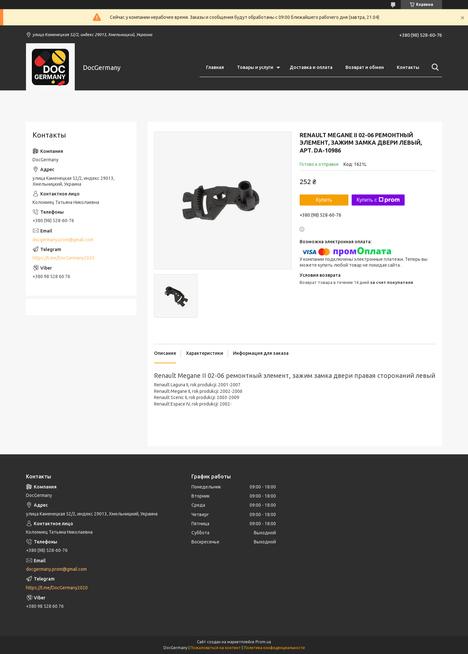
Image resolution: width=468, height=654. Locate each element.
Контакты (408, 67)
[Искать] (434, 67)
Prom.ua (263, 642)
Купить (324, 200)
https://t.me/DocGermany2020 (63, 257)
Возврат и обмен (364, 67)
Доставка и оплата (311, 67)
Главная (215, 67)
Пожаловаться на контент (215, 648)
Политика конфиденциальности (274, 648)
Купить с (378, 200)
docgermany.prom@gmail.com (62, 239)
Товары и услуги (255, 67)
